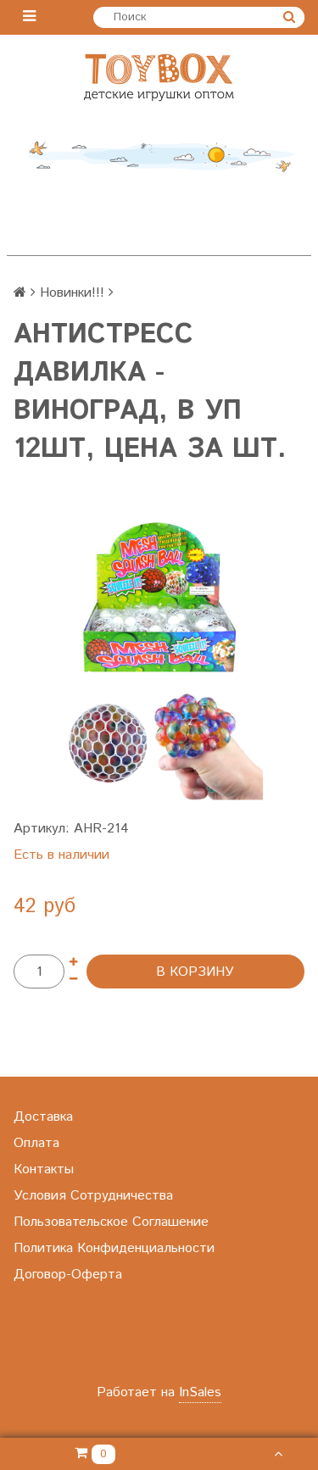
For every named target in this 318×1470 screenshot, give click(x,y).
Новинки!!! (72, 293)
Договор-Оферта (68, 1274)
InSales (200, 1392)
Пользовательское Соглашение (111, 1222)
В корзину (195, 972)
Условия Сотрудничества (93, 1196)
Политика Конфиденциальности (114, 1248)
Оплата (36, 1143)
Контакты (44, 1169)
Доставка (43, 1117)
